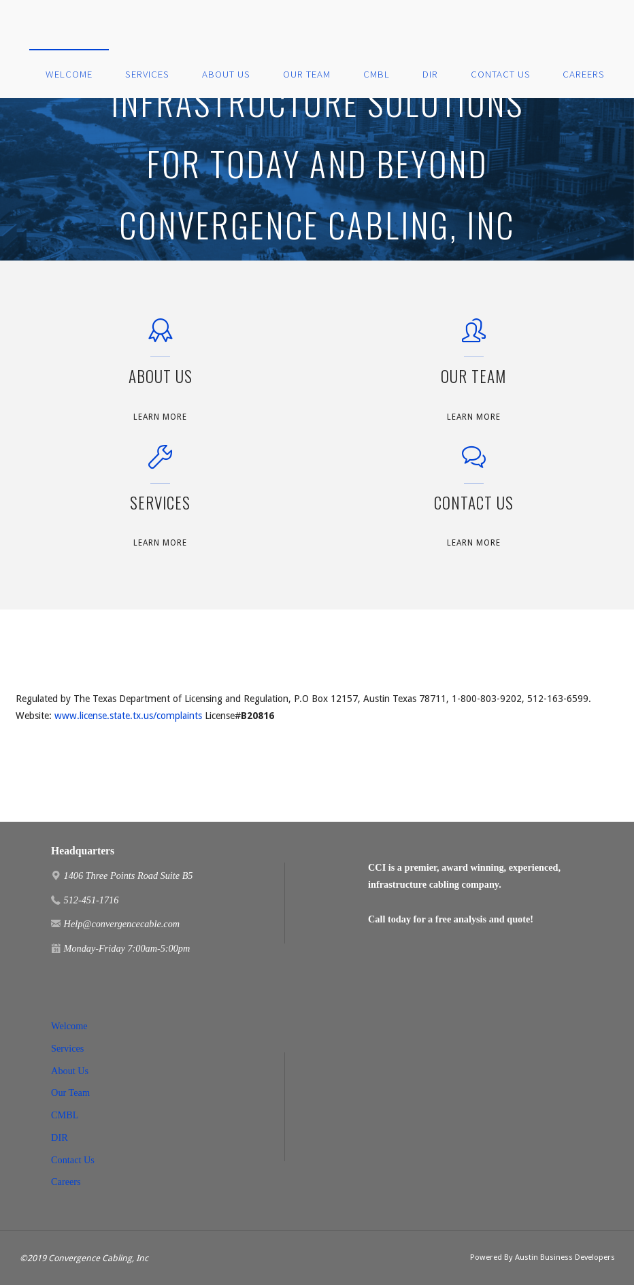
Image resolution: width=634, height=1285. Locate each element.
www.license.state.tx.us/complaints (128, 715)
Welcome (69, 1025)
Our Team (70, 1092)
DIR (59, 1137)
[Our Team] (474, 337)
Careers (66, 1181)
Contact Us (73, 1159)
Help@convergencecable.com (122, 923)
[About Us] (160, 337)
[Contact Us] (474, 463)
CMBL (64, 1114)
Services (67, 1048)
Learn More (160, 417)
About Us (69, 1070)
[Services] (160, 463)
